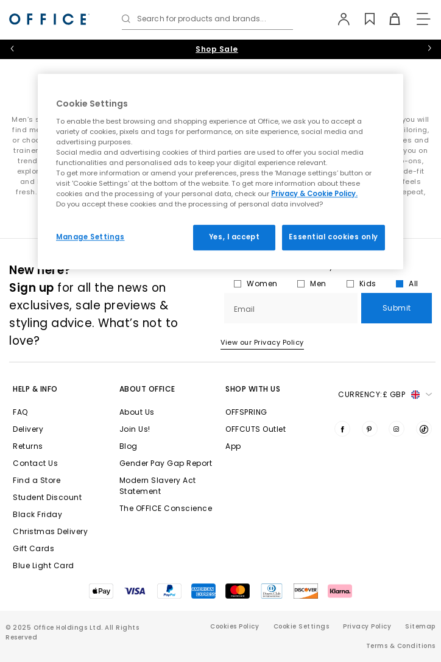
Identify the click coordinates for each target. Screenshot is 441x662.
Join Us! (134, 429)
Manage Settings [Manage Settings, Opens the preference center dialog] (90, 237)
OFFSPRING (246, 412)
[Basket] (388, 19)
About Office (147, 389)
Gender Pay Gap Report (166, 463)
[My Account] (338, 19)
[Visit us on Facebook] (342, 429)
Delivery (28, 429)
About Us (137, 412)
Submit (397, 308)
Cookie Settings (301, 626)
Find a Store (36, 480)
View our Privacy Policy (262, 342)
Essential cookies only (333, 237)
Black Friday (37, 514)
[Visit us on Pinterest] (370, 429)
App (233, 446)
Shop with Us (252, 389)
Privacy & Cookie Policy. (314, 194)
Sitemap (420, 626)
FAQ (20, 412)
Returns (28, 446)
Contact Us (35, 463)
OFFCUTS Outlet (255, 429)
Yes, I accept (234, 237)
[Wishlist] (363, 19)
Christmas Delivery (50, 531)
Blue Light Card (43, 565)
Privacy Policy (367, 626)
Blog (128, 446)
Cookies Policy (234, 626)
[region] (220, 171)
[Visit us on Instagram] (396, 429)
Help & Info (35, 389)
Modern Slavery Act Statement (157, 485)
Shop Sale (217, 49)
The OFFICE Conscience (166, 508)
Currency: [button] (385, 395)
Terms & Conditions (401, 645)
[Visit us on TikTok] (424, 429)
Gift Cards (33, 548)
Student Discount (47, 497)
